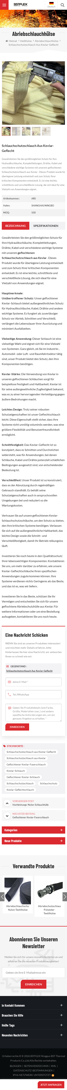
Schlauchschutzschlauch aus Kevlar (26, 758)
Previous (2, 896)
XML (53, 1065)
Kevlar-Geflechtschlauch (20, 789)
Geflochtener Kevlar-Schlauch (23, 777)
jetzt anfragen (51, 1084)
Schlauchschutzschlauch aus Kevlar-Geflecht (29, 676)
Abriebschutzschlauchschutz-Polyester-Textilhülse (49, 910)
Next (65, 896)
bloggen (15, 1065)
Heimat (11, 40)
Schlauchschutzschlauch (20, 783)
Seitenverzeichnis (36, 1065)
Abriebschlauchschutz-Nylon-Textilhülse (17, 908)
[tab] (15, 226)
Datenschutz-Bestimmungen (33, 1070)
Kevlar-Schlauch (16, 770)
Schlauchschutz (48, 783)
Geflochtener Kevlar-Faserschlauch (26, 764)
